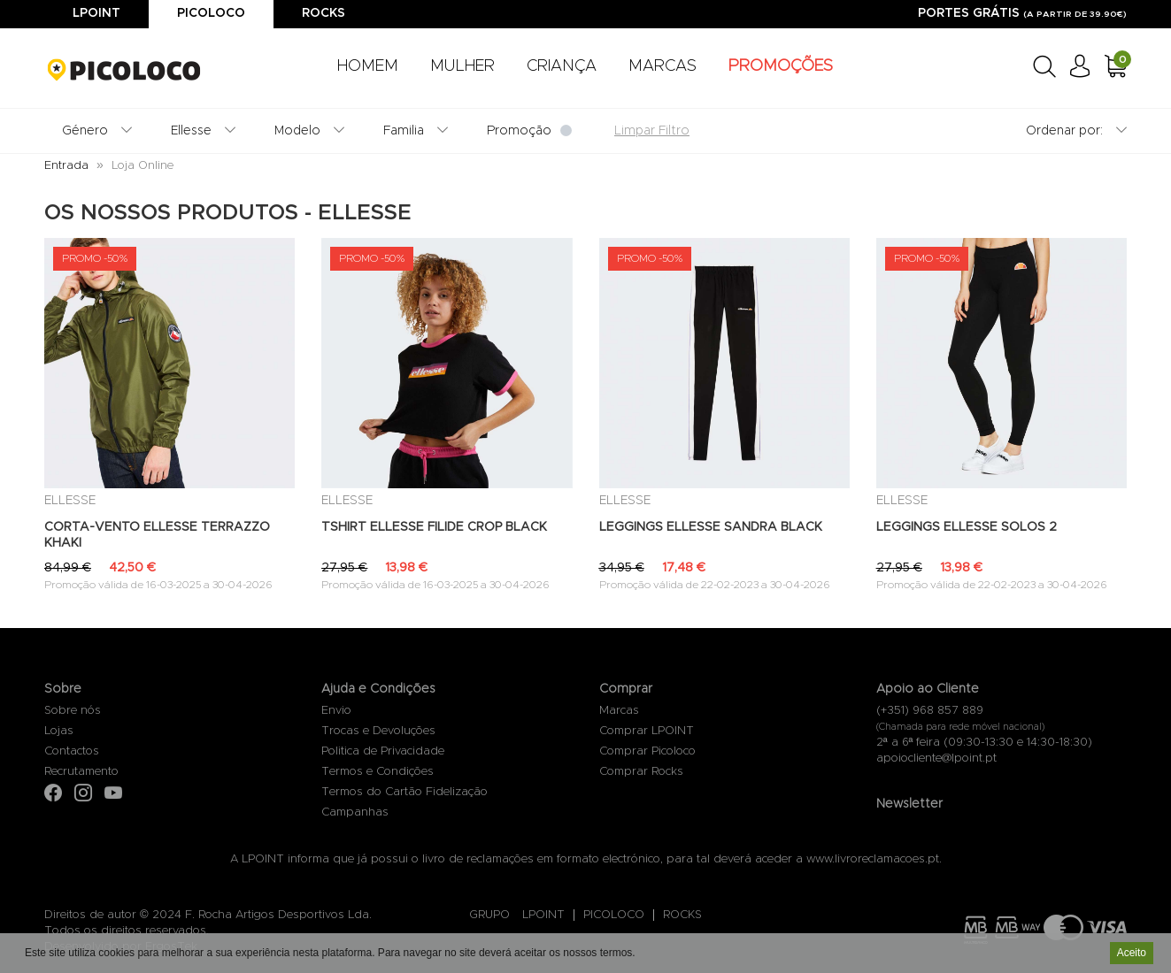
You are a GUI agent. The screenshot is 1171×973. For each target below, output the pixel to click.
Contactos (71, 751)
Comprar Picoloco (647, 751)
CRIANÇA (562, 66)
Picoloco (211, 13)
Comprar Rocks (641, 772)
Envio (336, 710)
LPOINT (543, 915)
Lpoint (96, 13)
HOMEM (367, 66)
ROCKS (682, 915)
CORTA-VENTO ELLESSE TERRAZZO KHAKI (157, 535)
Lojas (58, 731)
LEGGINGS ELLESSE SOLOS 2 (966, 527)
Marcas (619, 710)
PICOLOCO (613, 915)
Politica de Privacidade (382, 751)
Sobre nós (72, 710)
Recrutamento (81, 772)
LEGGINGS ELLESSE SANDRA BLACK (710, 527)
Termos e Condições (377, 772)
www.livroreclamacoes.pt (872, 859)
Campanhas (355, 812)
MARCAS (662, 66)
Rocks (323, 13)
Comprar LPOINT (646, 731)
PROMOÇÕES (780, 66)
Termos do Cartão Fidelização (404, 792)
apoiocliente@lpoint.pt (936, 758)
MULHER (462, 66)
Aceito (1131, 953)
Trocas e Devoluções (378, 731)
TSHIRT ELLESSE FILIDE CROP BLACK (434, 527)
